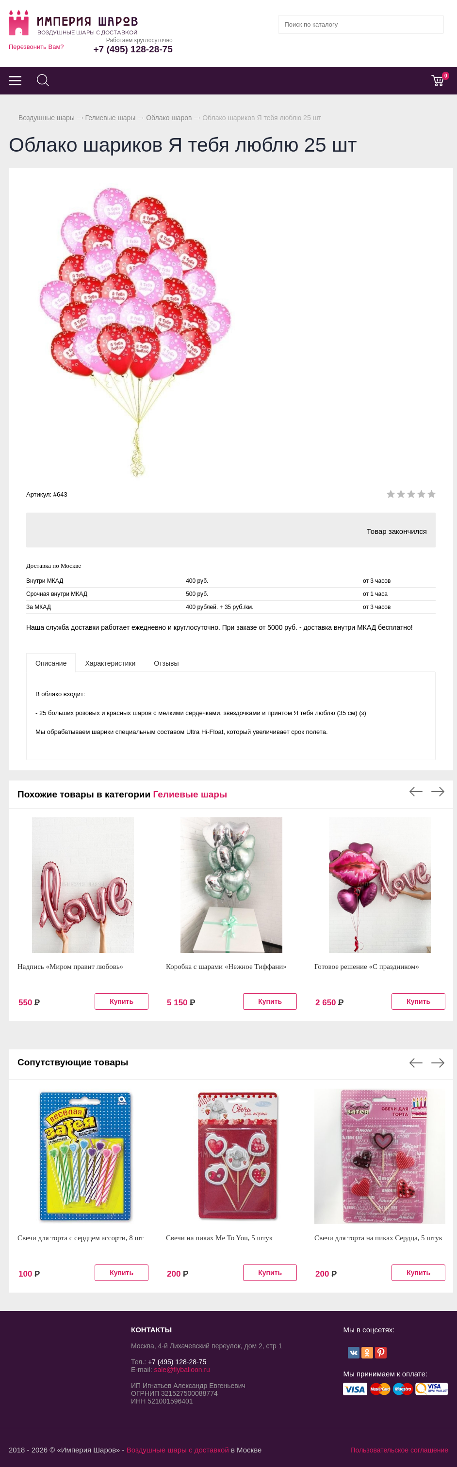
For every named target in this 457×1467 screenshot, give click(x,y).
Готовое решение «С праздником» (366, 966)
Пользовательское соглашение (399, 1450)
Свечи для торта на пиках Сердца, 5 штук (378, 1238)
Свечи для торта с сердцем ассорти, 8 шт (80, 1238)
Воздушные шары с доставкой (178, 1450)
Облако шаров (169, 118)
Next (437, 791)
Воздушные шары (46, 118)
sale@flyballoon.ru (182, 1369)
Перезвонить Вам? (36, 46)
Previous (416, 791)
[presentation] (51, 663)
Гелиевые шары (110, 118)
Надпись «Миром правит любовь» (70, 966)
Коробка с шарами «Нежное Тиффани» (226, 966)
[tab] (51, 662)
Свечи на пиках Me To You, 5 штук (219, 1238)
